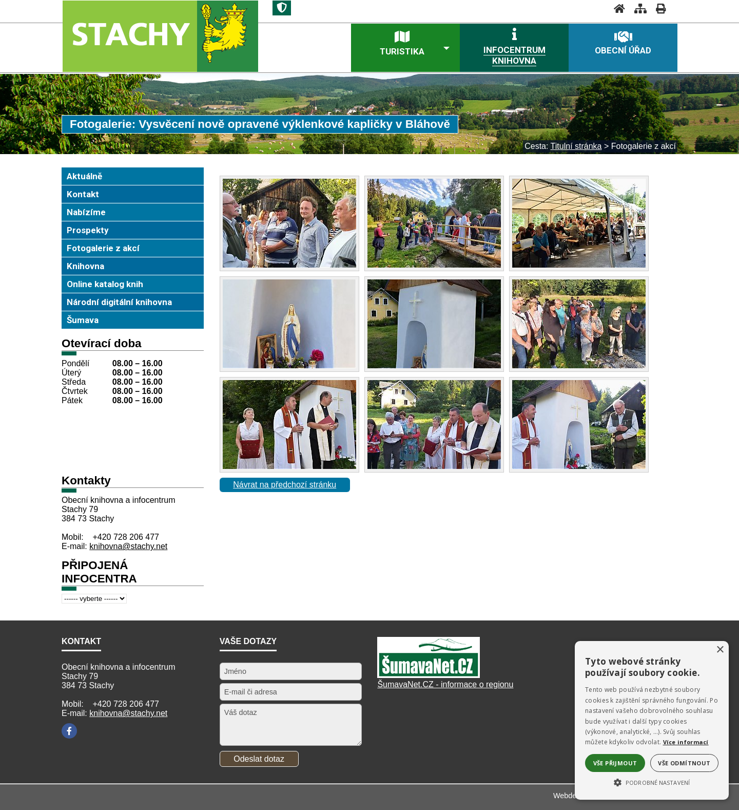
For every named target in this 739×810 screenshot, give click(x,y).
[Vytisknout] (657, 8)
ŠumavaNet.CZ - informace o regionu (445, 684)
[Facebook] (69, 731)
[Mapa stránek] (637, 8)
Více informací (686, 742)
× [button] (720, 650)
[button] (651, 781)
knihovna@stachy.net (128, 546)
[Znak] (282, 8)
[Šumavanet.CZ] (428, 675)
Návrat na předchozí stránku (284, 484)
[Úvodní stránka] (616, 8)
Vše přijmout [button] (615, 763)
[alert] (652, 720)
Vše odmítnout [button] (684, 763)
